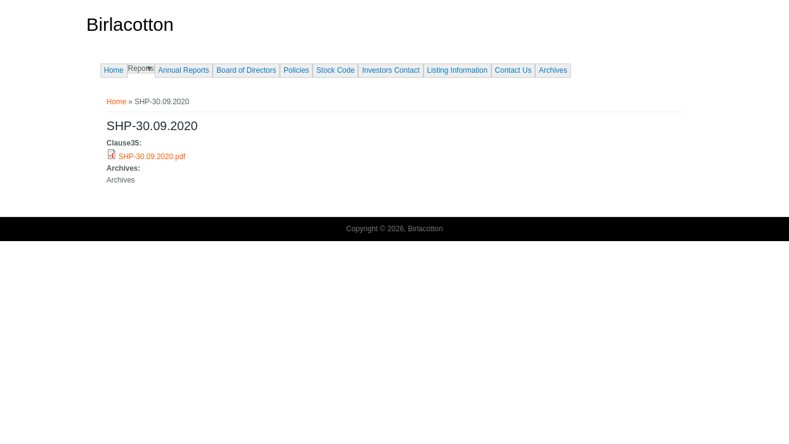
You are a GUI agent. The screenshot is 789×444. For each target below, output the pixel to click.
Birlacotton (130, 24)
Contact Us (513, 70)
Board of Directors (246, 70)
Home (114, 70)
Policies (296, 70)
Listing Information (457, 70)
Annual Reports (184, 70)
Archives (553, 70)
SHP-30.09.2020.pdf (152, 156)
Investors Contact (390, 70)
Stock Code (335, 70)
